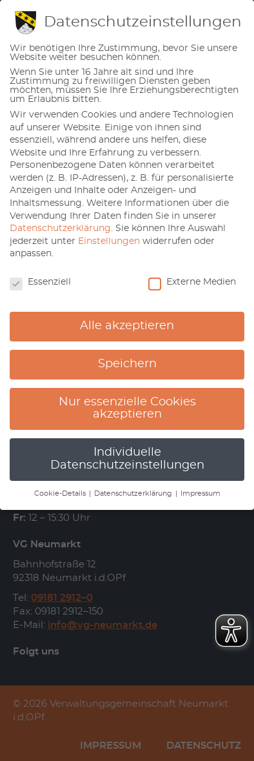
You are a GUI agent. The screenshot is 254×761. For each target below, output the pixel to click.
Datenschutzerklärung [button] (134, 494)
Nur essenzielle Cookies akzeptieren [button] (127, 408)
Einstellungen (109, 241)
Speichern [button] (127, 364)
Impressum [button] (200, 494)
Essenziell (40, 282)
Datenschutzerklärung (60, 228)
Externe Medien (192, 282)
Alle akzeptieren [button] (127, 326)
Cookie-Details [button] (61, 494)
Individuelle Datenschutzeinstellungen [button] (127, 459)
